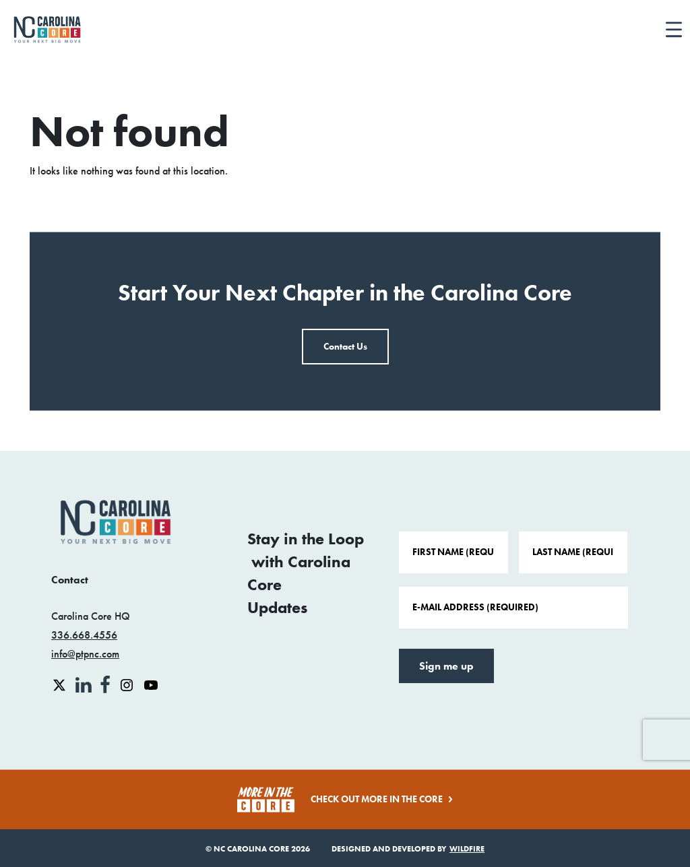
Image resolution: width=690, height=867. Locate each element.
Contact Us (345, 346)
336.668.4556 (84, 635)
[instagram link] (128, 683)
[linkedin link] (84, 683)
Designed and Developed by (408, 848)
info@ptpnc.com (85, 653)
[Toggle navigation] (674, 30)
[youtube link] (151, 683)
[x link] (60, 683)
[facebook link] (106, 683)
